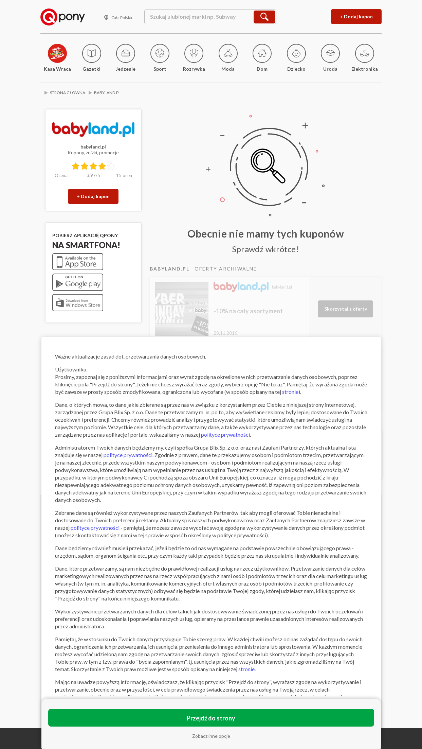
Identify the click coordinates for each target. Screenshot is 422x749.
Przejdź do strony (211, 718)
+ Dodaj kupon (356, 16)
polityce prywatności (225, 434)
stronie (290, 391)
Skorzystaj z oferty (345, 309)
